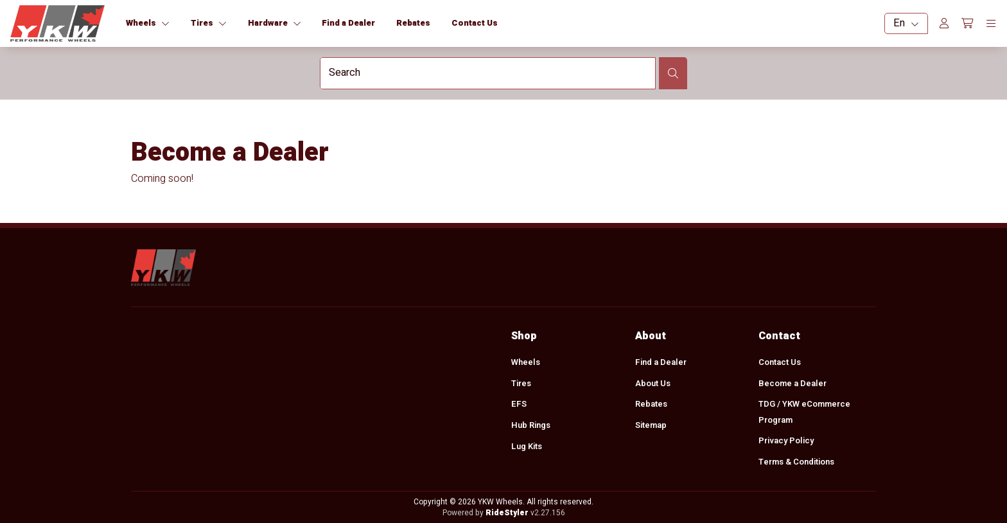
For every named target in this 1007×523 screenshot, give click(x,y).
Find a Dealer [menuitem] (660, 362)
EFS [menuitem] (519, 404)
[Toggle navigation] (991, 24)
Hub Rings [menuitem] (530, 425)
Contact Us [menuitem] (779, 362)
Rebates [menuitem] (651, 404)
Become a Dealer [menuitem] (792, 383)
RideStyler (506, 513)
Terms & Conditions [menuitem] (796, 462)
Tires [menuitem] (521, 383)
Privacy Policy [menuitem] (785, 441)
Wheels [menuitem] (525, 362)
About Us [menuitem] (652, 383)
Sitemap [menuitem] (650, 425)
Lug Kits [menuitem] (526, 446)
